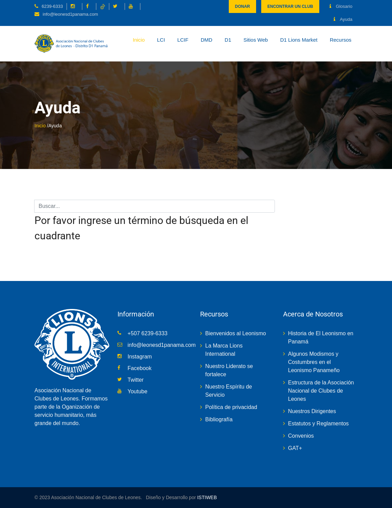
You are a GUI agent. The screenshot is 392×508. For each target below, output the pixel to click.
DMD (206, 40)
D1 (228, 40)
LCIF (182, 40)
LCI (161, 40)
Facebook (140, 368)
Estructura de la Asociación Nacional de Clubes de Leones (321, 391)
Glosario (341, 6)
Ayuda (343, 19)
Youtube (138, 391)
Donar (242, 6)
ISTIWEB (206, 497)
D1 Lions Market (298, 40)
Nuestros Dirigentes (312, 411)
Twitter (136, 380)
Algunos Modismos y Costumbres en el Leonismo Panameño (314, 362)
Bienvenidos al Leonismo (235, 333)
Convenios (301, 436)
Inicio (139, 40)
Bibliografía (219, 419)
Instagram (140, 356)
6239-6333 (52, 6)
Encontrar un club (290, 6)
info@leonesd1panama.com (70, 14)
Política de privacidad (231, 407)
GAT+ (295, 448)
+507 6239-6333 (148, 333)
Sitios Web (255, 40)
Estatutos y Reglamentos (318, 423)
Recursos (340, 40)
